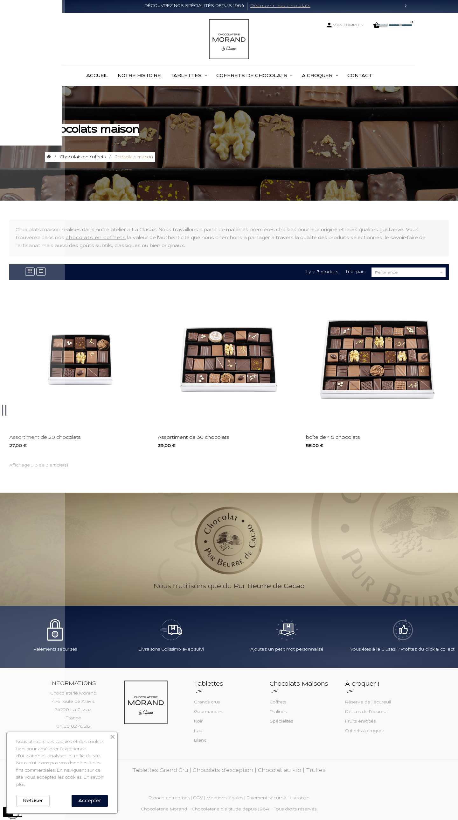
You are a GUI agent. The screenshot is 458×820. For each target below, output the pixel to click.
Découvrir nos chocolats (280, 6)
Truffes (316, 771)
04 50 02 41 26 (73, 726)
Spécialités (281, 721)
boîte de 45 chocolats (333, 437)
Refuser (33, 800)
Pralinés (278, 712)
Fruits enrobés (360, 721)
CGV (198, 798)
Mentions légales (224, 798)
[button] (52, 6)
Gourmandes (208, 712)
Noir (198, 721)
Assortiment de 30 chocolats (193, 437)
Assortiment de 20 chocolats (45, 437)
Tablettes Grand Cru (160, 771)
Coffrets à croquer (364, 731)
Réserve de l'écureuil (368, 702)
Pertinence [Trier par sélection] (409, 272)
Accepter (89, 800)
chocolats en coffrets (96, 237)
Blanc (200, 740)
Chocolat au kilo (279, 771)
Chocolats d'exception (223, 771)
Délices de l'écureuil (366, 712)
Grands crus (207, 702)
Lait (198, 731)
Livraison (299, 798)
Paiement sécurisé (266, 798)
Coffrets (278, 702)
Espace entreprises (169, 798)
